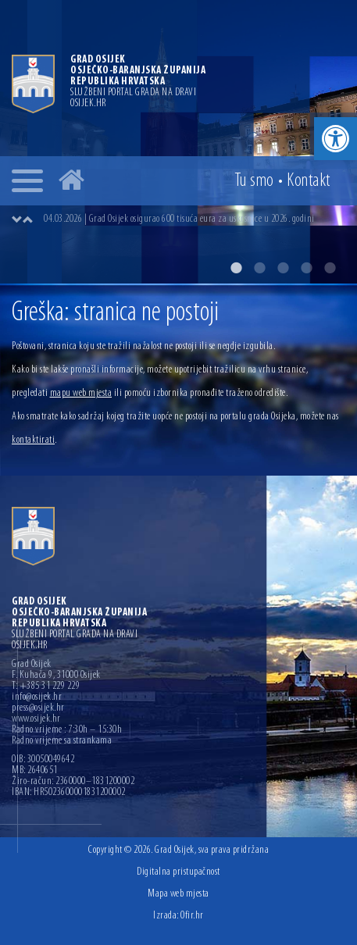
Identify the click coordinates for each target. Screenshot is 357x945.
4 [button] (306, 268)
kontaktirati (33, 440)
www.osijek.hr (36, 719)
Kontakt (308, 181)
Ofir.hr (192, 916)
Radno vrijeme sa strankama (62, 741)
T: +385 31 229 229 (46, 686)
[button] (335, 138)
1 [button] (236, 268)
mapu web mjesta (81, 393)
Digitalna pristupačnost (178, 872)
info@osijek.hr (37, 697)
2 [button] (259, 268)
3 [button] (283, 268)
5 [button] (329, 268)
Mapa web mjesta (178, 894)
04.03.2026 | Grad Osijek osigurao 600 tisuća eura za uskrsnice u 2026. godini (179, 219)
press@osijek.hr (38, 708)
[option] (178, 142)
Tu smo (254, 181)
